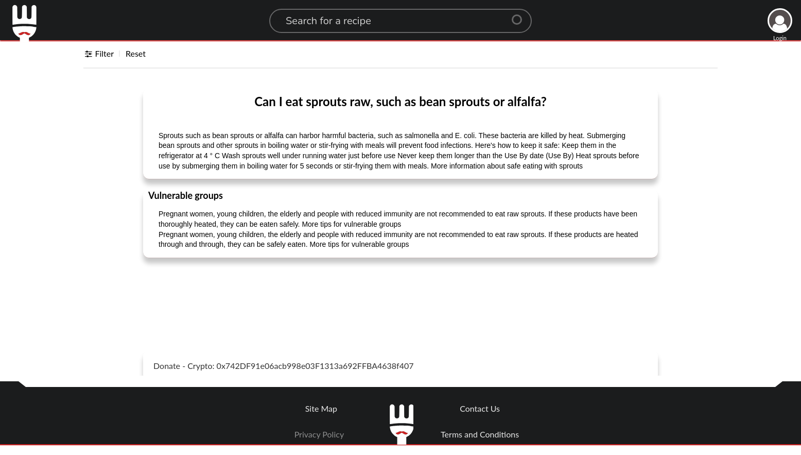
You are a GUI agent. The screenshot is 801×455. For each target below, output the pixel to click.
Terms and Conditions (480, 434)
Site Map (321, 408)
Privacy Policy (319, 434)
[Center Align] (520, 15)
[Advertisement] (400, 291)
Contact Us (480, 408)
